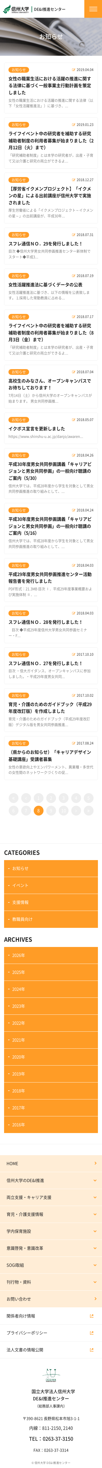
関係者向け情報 (21, 1316)
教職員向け (22, 919)
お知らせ (20, 868)
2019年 (18, 1074)
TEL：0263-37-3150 (51, 1438)
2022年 (18, 1023)
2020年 (18, 1057)
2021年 (18, 1040)
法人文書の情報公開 (25, 1350)
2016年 (18, 1125)
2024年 (18, 989)
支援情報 (20, 902)
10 (63, 810)
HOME (12, 1163)
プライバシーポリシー (27, 1333)
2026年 (18, 955)
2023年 (18, 1006)
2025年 (18, 972)
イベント (20, 885)
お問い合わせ (19, 1299)
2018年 (18, 1091)
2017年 (18, 1108)
